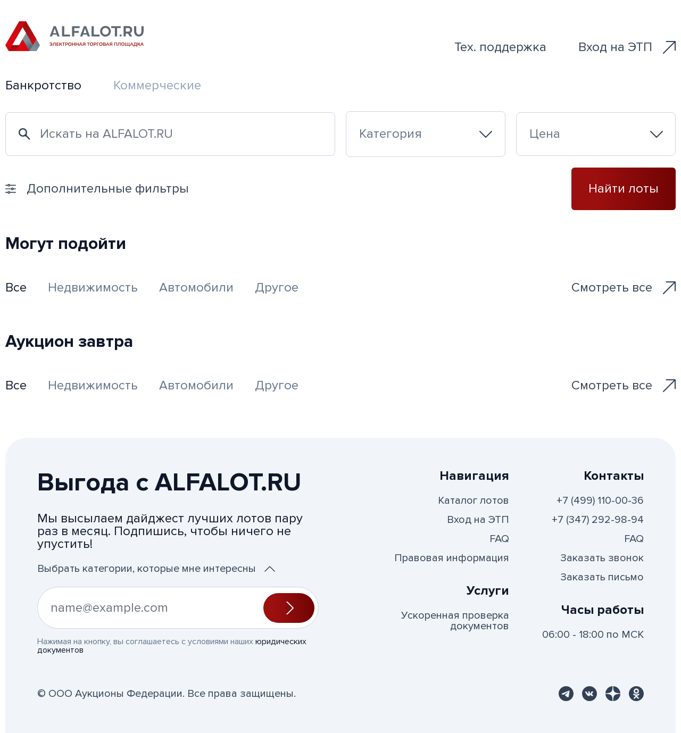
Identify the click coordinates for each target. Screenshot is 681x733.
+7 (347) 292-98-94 (598, 519)
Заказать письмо (602, 577)
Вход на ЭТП (627, 47)
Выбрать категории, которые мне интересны (156, 568)
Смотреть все (623, 287)
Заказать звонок (602, 558)
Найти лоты (623, 188)
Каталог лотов (473, 500)
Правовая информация (451, 558)
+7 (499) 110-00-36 (600, 500)
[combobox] (425, 134)
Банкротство (43, 85)
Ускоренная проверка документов (455, 620)
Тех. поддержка (500, 47)
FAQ (499, 538)
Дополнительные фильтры (97, 188)
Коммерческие (157, 85)
